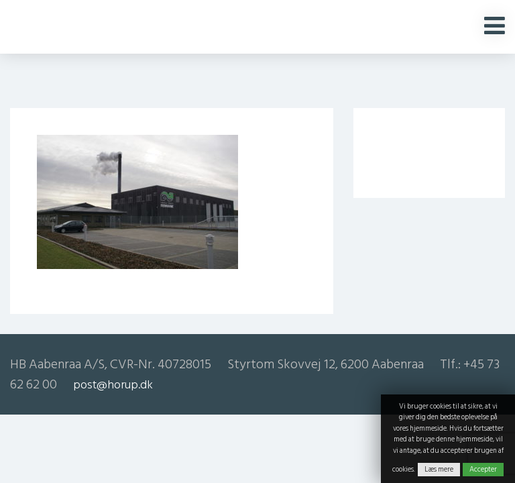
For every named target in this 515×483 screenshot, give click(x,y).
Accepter (483, 470)
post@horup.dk (113, 384)
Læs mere (438, 470)
